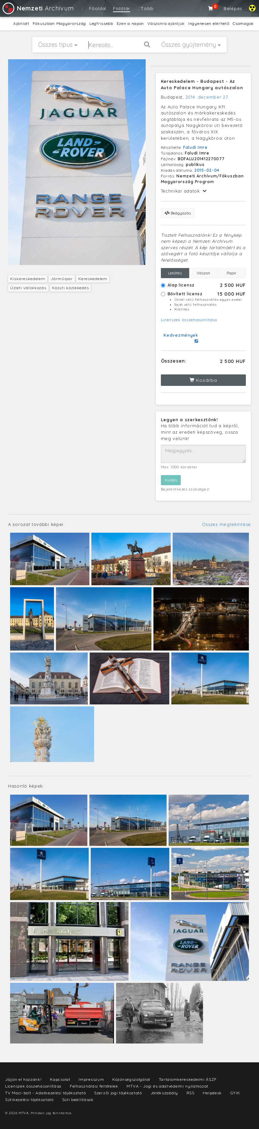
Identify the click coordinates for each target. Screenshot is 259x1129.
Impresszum (91, 1079)
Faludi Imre (195, 147)
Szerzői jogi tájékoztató (118, 1092)
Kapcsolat (60, 1079)
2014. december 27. (207, 97)
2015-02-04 (207, 170)
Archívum (38, 8)
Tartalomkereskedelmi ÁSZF (188, 1079)
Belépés (233, 8)
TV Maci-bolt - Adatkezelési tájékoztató (45, 1092)
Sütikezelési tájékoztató (29, 1099)
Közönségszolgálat (131, 1079)
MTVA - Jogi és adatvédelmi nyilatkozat (167, 1086)
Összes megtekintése (226, 524)
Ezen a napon (130, 23)
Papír (231, 272)
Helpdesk (212, 1092)
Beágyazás (178, 212)
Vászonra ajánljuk (166, 23)
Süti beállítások (78, 1099)
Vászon (203, 272)
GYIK (235, 1092)
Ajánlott (21, 23)
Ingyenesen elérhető (208, 23)
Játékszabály (164, 1092)
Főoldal (97, 8)
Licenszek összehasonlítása (189, 319)
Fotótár (121, 8)
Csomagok (243, 23)
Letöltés (175, 272)
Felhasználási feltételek (94, 1086)
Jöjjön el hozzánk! (23, 1079)
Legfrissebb (101, 23)
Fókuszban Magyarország (59, 23)
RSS (190, 1092)
